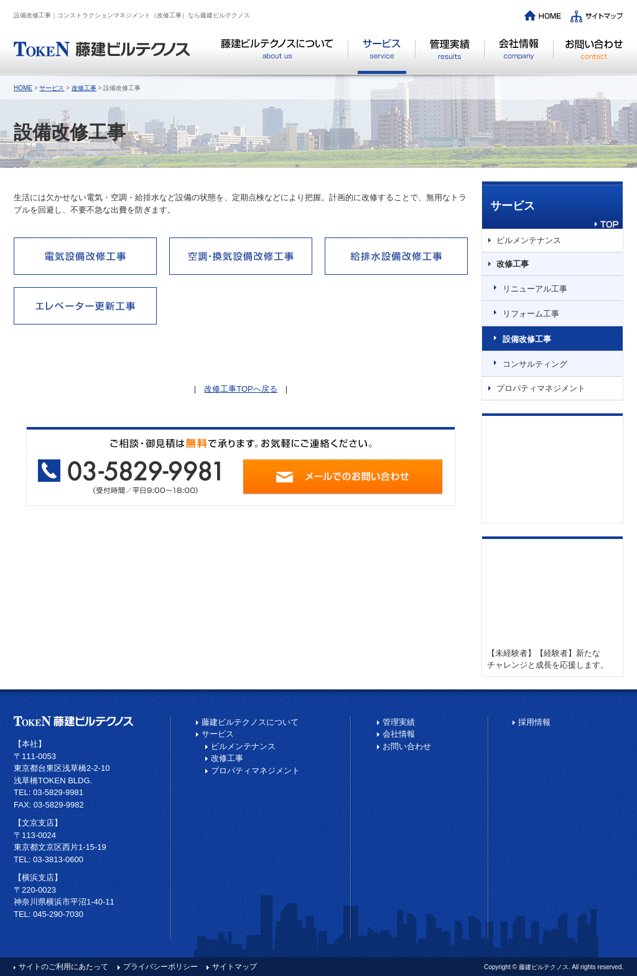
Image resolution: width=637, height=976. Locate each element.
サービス (382, 56)
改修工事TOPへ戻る (240, 389)
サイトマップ (234, 966)
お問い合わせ (588, 56)
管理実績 (450, 56)
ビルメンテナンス (528, 240)
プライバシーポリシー (160, 966)
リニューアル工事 (535, 288)
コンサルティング (535, 364)
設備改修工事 (527, 339)
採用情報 (534, 722)
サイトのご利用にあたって (63, 966)
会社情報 (519, 56)
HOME (23, 88)
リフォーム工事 (531, 313)
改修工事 (84, 88)
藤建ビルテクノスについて (282, 56)
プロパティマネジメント (540, 388)
